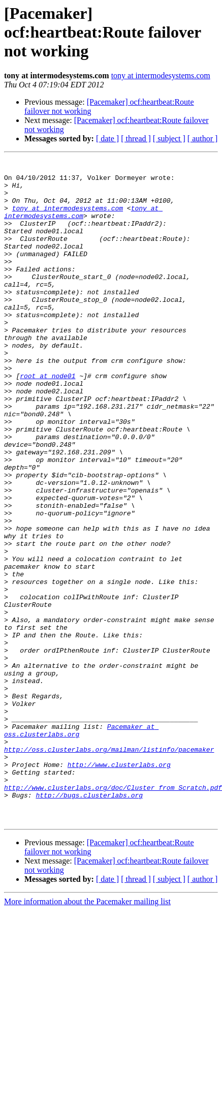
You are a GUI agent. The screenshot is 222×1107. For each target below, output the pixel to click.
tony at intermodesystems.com (160, 75)
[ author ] (202, 138)
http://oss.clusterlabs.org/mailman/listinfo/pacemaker (109, 868)
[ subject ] (169, 138)
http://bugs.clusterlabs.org (89, 923)
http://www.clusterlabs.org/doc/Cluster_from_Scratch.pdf (113, 913)
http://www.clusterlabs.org (119, 886)
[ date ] (107, 138)
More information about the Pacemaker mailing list (87, 1034)
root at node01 (47, 419)
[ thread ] (136, 138)
